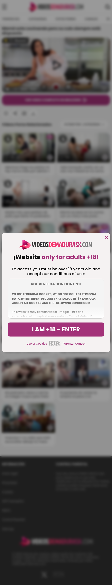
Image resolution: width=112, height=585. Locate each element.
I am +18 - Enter (56, 329)
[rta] (55, 345)
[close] (106, 238)
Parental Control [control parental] (74, 344)
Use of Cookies (37, 344)
